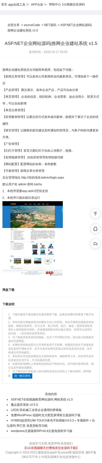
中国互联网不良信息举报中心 (60, 457)
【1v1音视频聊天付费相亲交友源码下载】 (51, 448)
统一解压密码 (22, 375)
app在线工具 (19, 4)
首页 (4, 4)
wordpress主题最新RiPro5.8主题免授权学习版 (41, 430)
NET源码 (50, 25)
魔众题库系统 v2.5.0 (24, 404)
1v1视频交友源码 (73, 4)
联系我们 (67, 443)
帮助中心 (55, 4)
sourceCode (32, 25)
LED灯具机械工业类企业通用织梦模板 (36, 410)
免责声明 (54, 443)
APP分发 (39, 4)
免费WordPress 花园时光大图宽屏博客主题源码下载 (45, 415)
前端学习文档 (38, 443)
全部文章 (14, 25)
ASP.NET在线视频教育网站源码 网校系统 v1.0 (42, 399)
